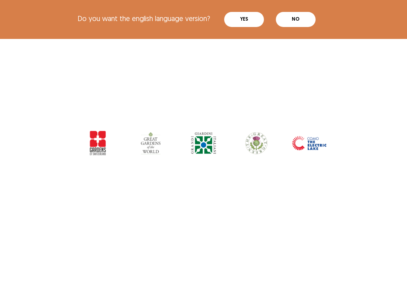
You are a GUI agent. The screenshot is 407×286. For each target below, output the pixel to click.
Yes (244, 19)
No (296, 19)
